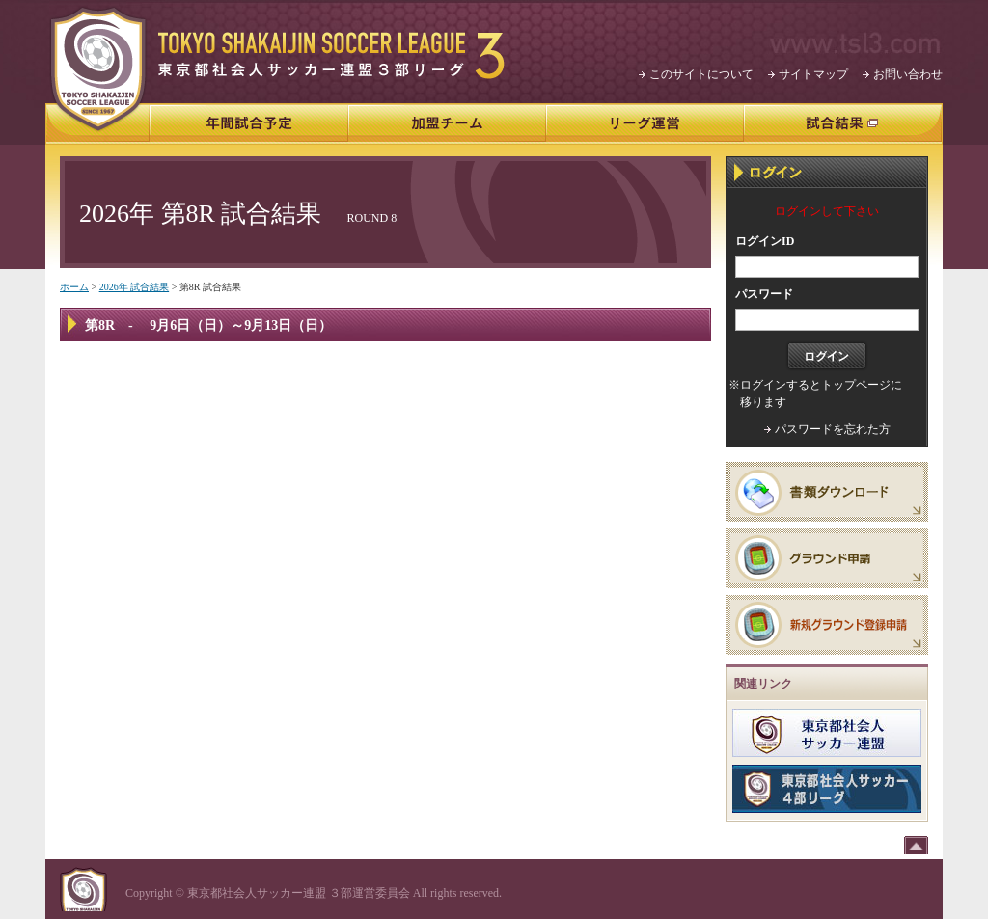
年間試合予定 (249, 124)
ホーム (74, 287)
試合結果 (843, 124)
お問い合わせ (908, 74)
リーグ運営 (645, 124)
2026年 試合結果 (134, 287)
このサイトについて (701, 74)
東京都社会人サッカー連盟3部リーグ (331, 55)
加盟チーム (447, 124)
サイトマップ (813, 74)
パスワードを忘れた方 (833, 429)
